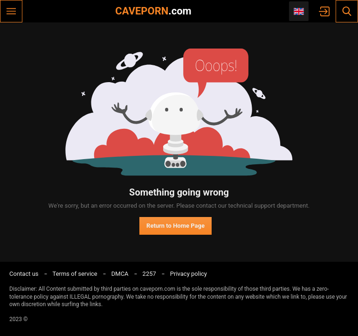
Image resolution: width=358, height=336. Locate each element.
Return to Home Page (175, 225)
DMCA (120, 273)
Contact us (24, 273)
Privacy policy (188, 273)
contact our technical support (235, 205)
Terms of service (75, 273)
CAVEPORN (153, 11)
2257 (149, 273)
